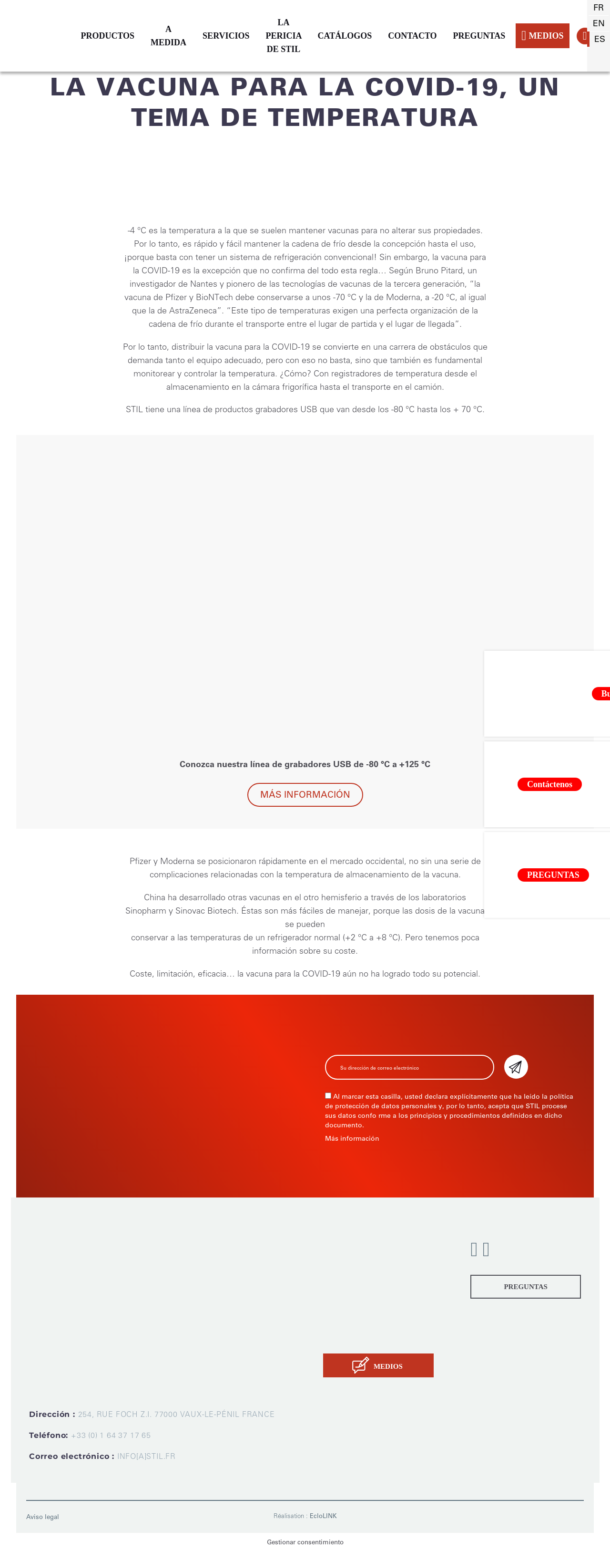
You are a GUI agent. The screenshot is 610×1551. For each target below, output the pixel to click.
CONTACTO (412, 36)
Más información (305, 794)
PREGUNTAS (479, 36)
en (599, 23)
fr (598, 7)
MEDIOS (542, 35)
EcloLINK (323, 1516)
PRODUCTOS (107, 36)
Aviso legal (42, 1516)
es (599, 39)
